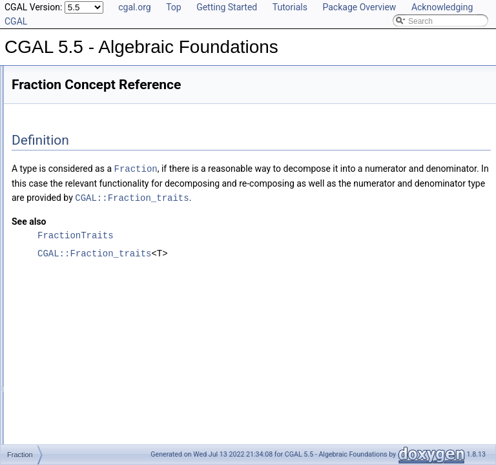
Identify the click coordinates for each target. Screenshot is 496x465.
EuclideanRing (57, 180)
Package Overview (359, 7)
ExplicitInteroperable (67, 195)
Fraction (46, 280)
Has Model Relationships (65, 67)
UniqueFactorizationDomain (80, 422)
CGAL (43, 124)
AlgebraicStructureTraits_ (75, 109)
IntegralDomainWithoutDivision (85, 365)
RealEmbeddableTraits (71, 393)
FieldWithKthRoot (62, 237)
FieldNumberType (63, 223)
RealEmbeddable (62, 379)
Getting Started (226, 7)
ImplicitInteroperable (67, 337)
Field (40, 209)
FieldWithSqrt (55, 266)
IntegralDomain (58, 351)
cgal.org (134, 7)
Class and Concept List (61, 95)
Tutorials (290, 7)
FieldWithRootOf (60, 251)
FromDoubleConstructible (76, 308)
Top (173, 7)
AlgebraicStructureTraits (73, 166)
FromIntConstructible (68, 322)
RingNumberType (62, 408)
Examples (39, 436)
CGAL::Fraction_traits (366, 211)
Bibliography (43, 81)
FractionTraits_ (58, 138)
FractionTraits (55, 294)
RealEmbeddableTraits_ (73, 152)
